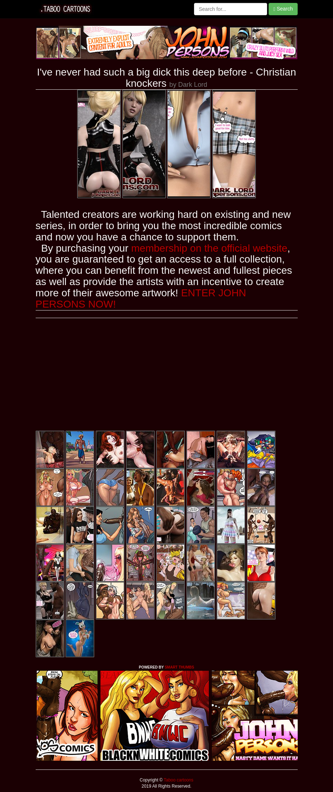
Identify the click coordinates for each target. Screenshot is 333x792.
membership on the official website (209, 248)
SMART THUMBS (179, 667)
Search (283, 9)
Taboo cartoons (178, 780)
